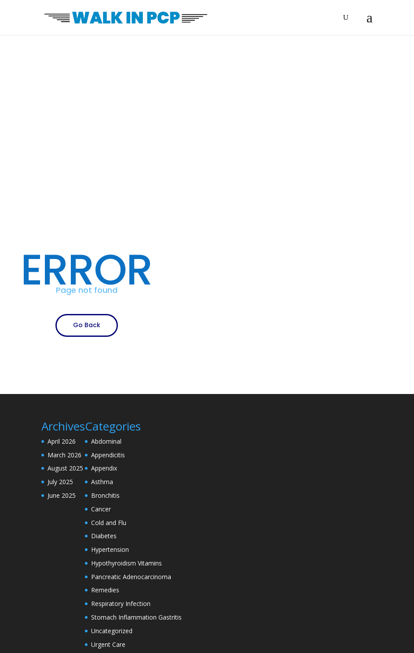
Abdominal (106, 441)
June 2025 (62, 495)
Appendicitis (108, 455)
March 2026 (64, 455)
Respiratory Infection (120, 603)
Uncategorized (111, 631)
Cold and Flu (108, 522)
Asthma (102, 482)
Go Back (86, 325)
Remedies (105, 590)
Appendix (104, 468)
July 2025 (60, 482)
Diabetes (104, 536)
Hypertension (110, 549)
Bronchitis (105, 495)
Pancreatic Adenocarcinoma (131, 577)
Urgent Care (108, 644)
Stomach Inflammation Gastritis (136, 617)
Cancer (101, 509)
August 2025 (65, 468)
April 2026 (62, 441)
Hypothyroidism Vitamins (126, 563)
